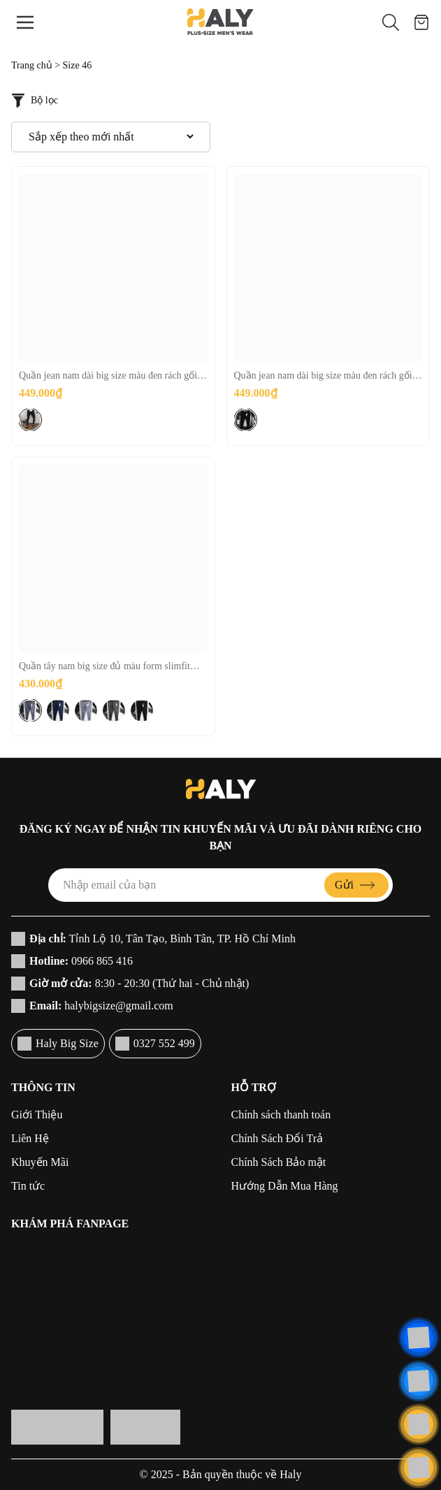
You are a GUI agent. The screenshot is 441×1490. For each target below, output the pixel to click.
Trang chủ (31, 65)
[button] (390, 22)
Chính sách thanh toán (281, 1114)
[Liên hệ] (418, 1337)
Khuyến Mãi (39, 1162)
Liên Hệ (30, 1138)
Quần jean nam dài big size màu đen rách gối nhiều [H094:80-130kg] (108, 376)
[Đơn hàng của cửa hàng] (111, 136)
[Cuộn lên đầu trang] (418, 1467)
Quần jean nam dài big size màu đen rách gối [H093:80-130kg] (323, 376)
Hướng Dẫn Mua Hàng (284, 1186)
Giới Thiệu (36, 1114)
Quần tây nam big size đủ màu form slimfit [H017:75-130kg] (104, 667)
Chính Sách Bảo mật (278, 1162)
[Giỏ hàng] (421, 22)
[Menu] (25, 22)
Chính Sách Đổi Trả (277, 1138)
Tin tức (28, 1186)
